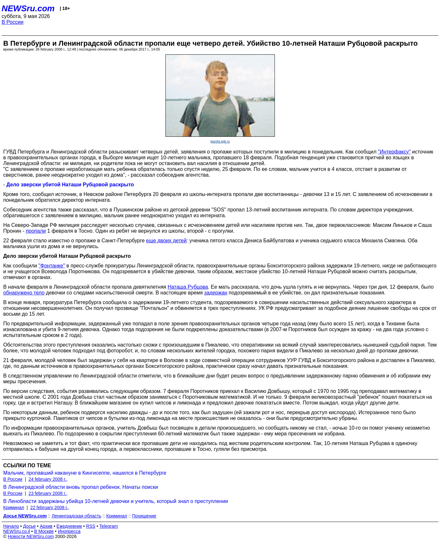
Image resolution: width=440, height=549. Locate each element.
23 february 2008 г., (48, 493)
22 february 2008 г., (49, 507)
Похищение (144, 515)
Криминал (13, 507)
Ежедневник (69, 526)
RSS (90, 526)
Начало (11, 526)
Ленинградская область (76, 515)
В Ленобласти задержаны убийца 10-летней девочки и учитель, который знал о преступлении (115, 501)
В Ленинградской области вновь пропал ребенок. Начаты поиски (80, 487)
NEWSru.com (28, 8)
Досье (29, 526)
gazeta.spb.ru (220, 141)
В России (12, 22)
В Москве (44, 531)
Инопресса (69, 531)
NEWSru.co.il (16, 531)
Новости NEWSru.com (31, 536)
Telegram (108, 526)
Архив (46, 526)
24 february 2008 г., (48, 479)
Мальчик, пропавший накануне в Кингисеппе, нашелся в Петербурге (84, 473)
